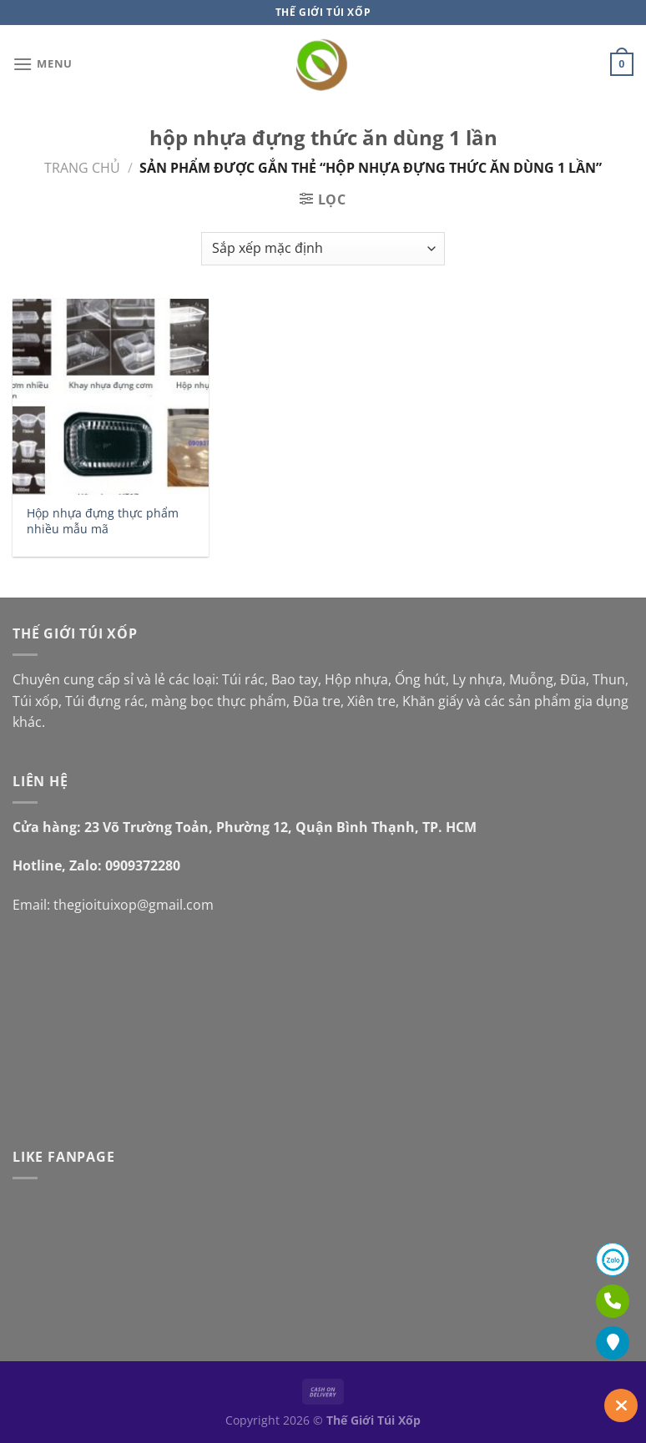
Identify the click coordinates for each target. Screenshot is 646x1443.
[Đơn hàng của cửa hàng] (322, 248)
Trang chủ (82, 168)
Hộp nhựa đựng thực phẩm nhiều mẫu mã (103, 521)
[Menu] (43, 63)
